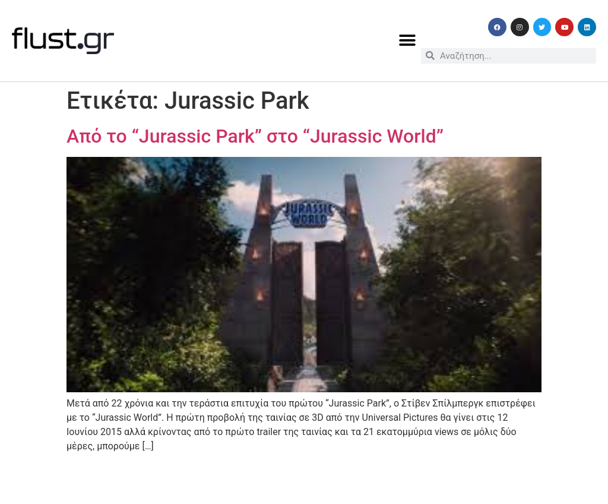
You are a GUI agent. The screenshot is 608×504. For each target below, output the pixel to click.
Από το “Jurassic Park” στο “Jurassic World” (255, 136)
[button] (407, 40)
